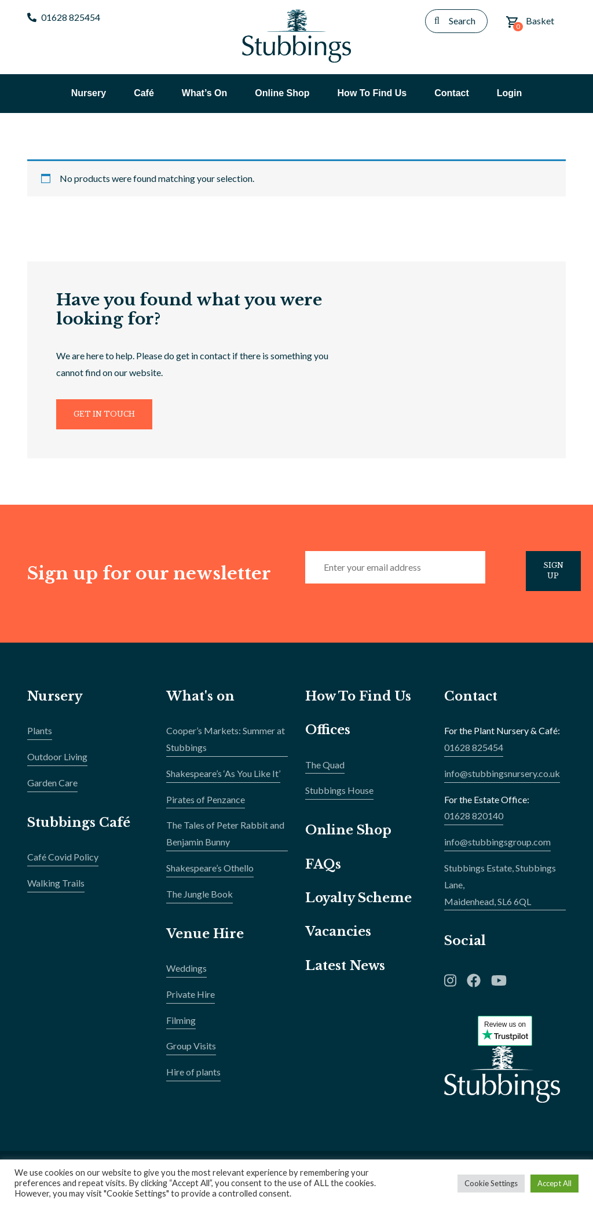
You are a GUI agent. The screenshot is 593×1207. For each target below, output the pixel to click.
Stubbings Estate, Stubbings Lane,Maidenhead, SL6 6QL (500, 890)
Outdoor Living (57, 762)
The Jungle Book (199, 899)
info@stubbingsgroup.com (497, 847)
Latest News (345, 971)
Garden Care (52, 788)
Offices (328, 735)
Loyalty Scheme (359, 903)
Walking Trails (56, 888)
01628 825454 (63, 17)
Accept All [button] (554, 1183)
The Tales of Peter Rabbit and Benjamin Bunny (225, 839)
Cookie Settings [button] (491, 1183)
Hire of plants (193, 1077)
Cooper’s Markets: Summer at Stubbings (225, 745)
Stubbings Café (79, 828)
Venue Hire (205, 939)
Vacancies (339, 937)
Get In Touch (106, 417)
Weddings (186, 973)
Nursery (55, 702)
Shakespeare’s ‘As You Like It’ (223, 779)
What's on (200, 702)
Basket (530, 23)
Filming (181, 1025)
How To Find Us (359, 702)
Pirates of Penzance (205, 804)
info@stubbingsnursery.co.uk (502, 779)
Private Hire (190, 999)
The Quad (325, 769)
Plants (39, 736)
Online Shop (349, 836)
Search (462, 20)
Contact (471, 702)
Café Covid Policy (62, 862)
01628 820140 (473, 821)
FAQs (323, 869)
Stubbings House (339, 795)
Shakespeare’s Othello (210, 873)
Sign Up (556, 575)
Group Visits (191, 1051)
